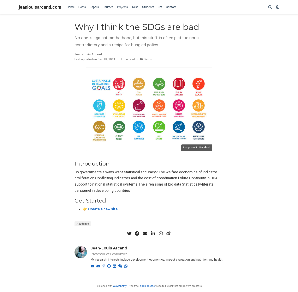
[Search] (270, 7)
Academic (83, 223)
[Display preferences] (277, 7)
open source (147, 286)
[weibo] (169, 233)
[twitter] (129, 233)
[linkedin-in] (153, 233)
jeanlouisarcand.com (40, 7)
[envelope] (145, 233)
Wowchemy (120, 286)
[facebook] (137, 233)
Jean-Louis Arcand (109, 248)
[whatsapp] (161, 233)
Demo (148, 59)
